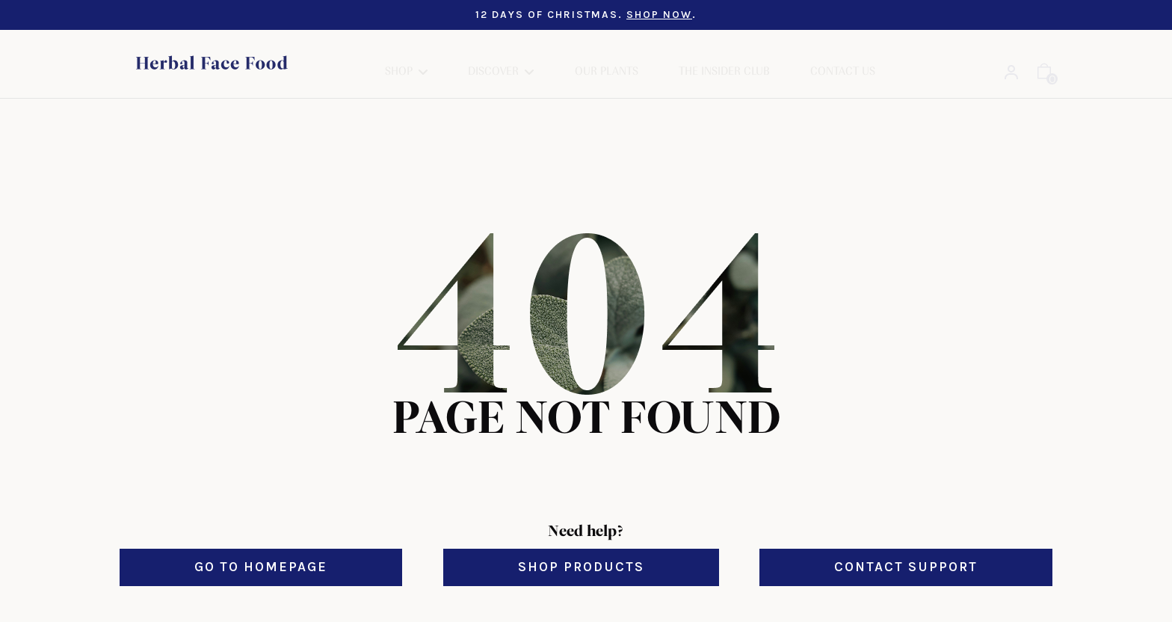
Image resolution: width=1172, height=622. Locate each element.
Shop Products (581, 552)
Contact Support (906, 552)
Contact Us (842, 56)
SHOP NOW (659, 14)
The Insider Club (724, 56)
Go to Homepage (260, 552)
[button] (406, 56)
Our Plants (606, 56)
